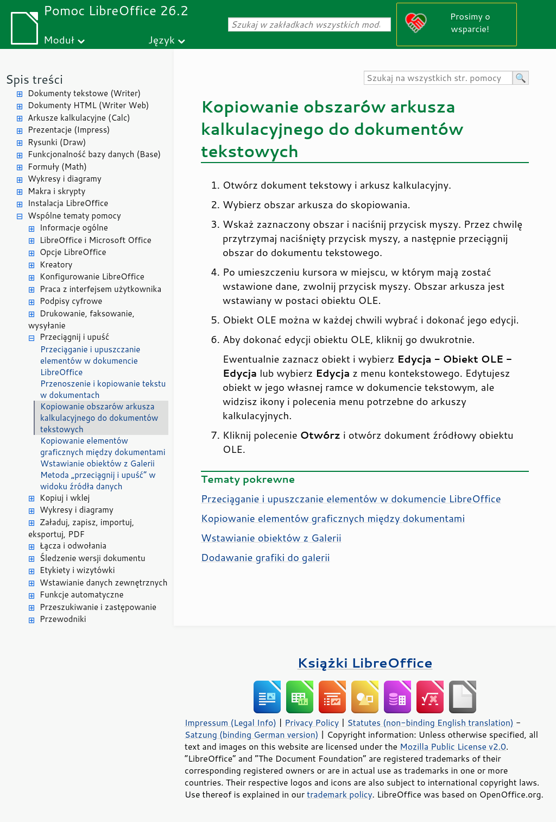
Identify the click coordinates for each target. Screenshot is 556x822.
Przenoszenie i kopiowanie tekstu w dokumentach (103, 389)
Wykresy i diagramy (65, 178)
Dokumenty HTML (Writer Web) (88, 105)
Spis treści (34, 79)
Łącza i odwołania (73, 545)
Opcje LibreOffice (73, 252)
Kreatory (56, 264)
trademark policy (339, 794)
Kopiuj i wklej (65, 497)
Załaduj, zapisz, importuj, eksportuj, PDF (81, 528)
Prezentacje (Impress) (69, 129)
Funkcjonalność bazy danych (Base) (94, 154)
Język (161, 39)
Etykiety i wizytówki (77, 570)
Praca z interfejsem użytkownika (100, 289)
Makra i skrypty (56, 191)
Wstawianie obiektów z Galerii (97, 463)
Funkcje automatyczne (81, 594)
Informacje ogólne (74, 227)
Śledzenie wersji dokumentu (93, 558)
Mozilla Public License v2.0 (453, 746)
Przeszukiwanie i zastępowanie (98, 607)
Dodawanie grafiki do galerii (265, 557)
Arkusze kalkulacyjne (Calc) (79, 117)
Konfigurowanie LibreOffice (92, 276)
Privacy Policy (312, 722)
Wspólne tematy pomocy (74, 215)
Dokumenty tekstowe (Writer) (84, 93)
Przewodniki (63, 619)
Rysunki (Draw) (57, 142)
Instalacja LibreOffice (68, 203)
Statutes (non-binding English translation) (430, 722)
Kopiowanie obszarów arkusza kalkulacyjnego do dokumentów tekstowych (99, 418)
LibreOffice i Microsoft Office (95, 240)
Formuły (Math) (57, 166)
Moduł (58, 39)
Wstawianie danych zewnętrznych (103, 582)
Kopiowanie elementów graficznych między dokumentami (102, 446)
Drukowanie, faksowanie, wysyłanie (81, 320)
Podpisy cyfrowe (71, 301)
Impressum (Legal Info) (230, 722)
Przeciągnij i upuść (74, 336)
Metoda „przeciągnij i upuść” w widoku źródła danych (98, 480)
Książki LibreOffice (365, 662)
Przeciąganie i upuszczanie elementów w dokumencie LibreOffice (90, 361)
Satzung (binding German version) (252, 734)
